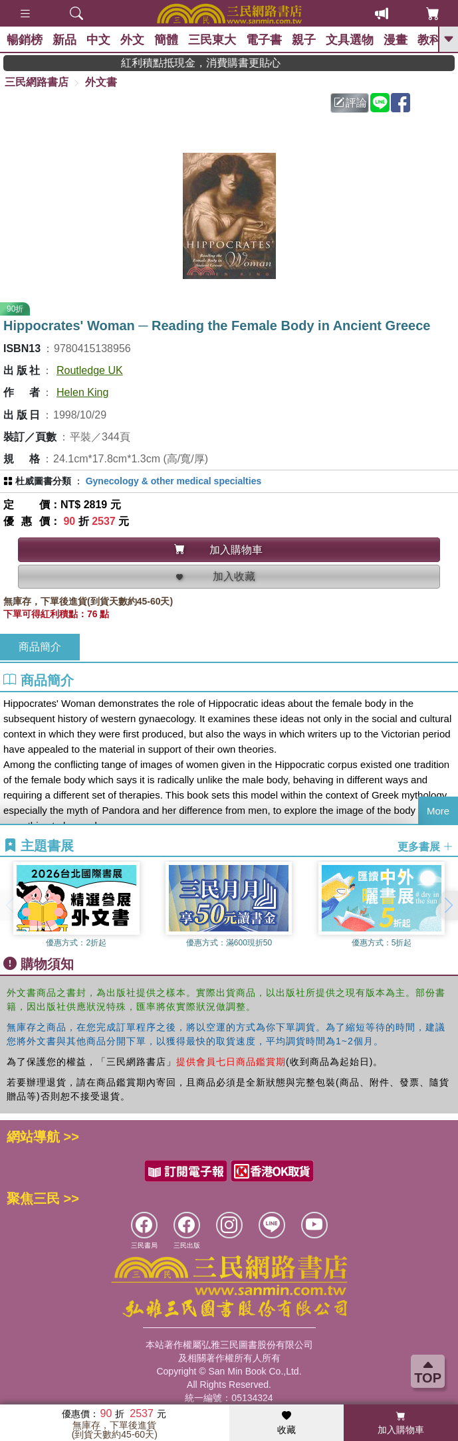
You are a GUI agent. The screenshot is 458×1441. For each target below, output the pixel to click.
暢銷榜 (25, 40)
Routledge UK (90, 370)
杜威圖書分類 (43, 481)
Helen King (82, 392)
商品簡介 (40, 646)
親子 (304, 40)
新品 (64, 40)
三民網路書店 (36, 82)
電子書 (264, 40)
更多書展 (425, 846)
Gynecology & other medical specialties (174, 481)
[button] (448, 905)
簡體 (166, 40)
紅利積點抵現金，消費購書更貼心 (234, 62)
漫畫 (395, 40)
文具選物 (350, 40)
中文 (98, 40)
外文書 (101, 82)
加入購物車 (401, 1423)
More (438, 811)
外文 (132, 40)
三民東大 (212, 40)
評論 (350, 102)
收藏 (286, 1423)
